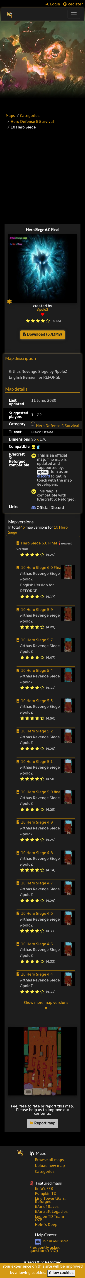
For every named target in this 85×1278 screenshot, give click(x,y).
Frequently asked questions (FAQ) (45, 1249)
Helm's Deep (46, 1225)
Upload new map (50, 1166)
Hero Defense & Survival (32, 122)
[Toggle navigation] (74, 14)
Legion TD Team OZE (49, 1218)
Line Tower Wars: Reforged (50, 1200)
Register (73, 4)
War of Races (46, 1207)
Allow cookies (61, 1273)
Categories (29, 116)
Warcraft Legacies (51, 1212)
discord (43, 476)
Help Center (45, 1235)
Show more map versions (46, 1005)
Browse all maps (49, 1160)
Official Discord (47, 508)
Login (53, 4)
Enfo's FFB (44, 1189)
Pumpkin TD (45, 1194)
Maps (10, 116)
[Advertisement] (42, 65)
